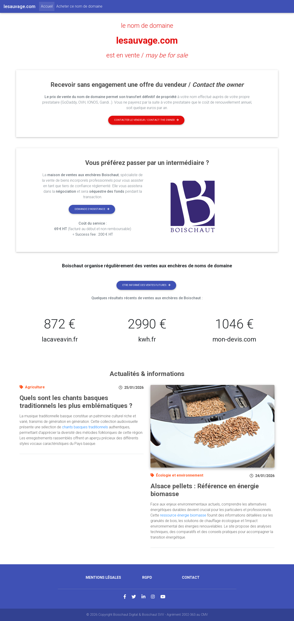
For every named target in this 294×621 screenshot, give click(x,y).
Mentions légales (103, 577)
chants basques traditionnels (85, 427)
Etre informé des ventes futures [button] (146, 285)
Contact (191, 577)
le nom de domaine (147, 25)
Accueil (47, 5)
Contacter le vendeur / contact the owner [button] (146, 120)
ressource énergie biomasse (183, 515)
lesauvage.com (147, 40)
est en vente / (147, 55)
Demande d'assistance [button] (92, 209)
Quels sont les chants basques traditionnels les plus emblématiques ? (76, 401)
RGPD (147, 577)
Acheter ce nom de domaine (79, 6)
